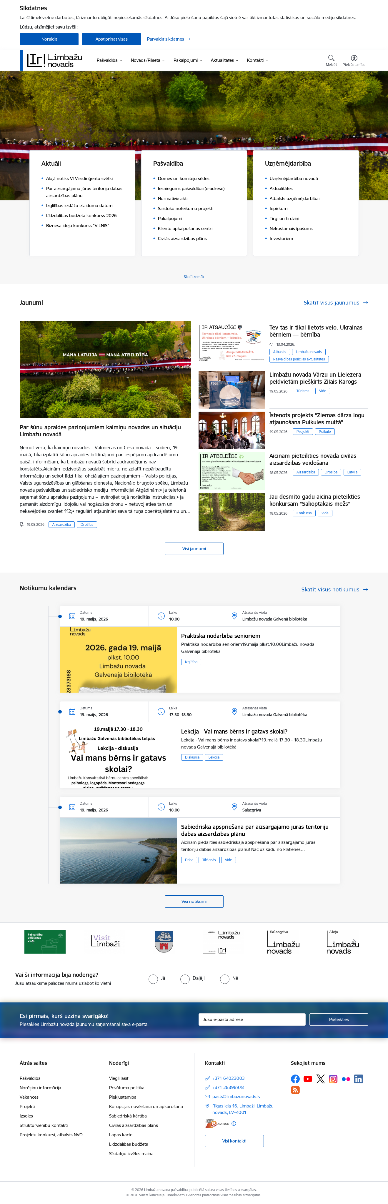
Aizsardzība (61, 524)
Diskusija (192, 757)
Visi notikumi (194, 901)
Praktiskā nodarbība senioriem (220, 635)
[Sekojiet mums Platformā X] (320, 1079)
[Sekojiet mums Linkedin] (358, 1079)
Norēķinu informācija (40, 1087)
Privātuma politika (126, 1087)
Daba (189, 860)
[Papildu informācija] (234, 1123)
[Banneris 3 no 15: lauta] (164, 941)
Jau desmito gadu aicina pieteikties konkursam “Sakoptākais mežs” (314, 500)
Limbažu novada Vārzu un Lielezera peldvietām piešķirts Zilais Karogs (315, 378)
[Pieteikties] (338, 1019)
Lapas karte (120, 1135)
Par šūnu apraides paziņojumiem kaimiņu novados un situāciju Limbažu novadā (100, 431)
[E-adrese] (217, 1123)
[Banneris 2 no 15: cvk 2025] (104, 941)
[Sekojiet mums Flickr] (346, 1078)
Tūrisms (303, 391)
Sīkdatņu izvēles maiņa (131, 1153)
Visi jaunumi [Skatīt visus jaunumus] (194, 548)
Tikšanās (209, 860)
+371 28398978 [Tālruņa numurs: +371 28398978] (228, 1087)
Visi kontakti (234, 1141)
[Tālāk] (355, 942)
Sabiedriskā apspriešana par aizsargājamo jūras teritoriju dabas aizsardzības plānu (255, 830)
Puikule (325, 431)
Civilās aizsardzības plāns (133, 1125)
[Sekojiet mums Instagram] (333, 1079)
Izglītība (191, 662)
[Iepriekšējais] (33, 942)
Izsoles (26, 1116)
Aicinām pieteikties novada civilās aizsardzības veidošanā (312, 459)
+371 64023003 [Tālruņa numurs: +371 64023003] (228, 1078)
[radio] (157, 978)
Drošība (87, 524)
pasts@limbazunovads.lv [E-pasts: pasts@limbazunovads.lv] (236, 1096)
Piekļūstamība (122, 1097)
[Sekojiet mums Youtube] (308, 1078)
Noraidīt (49, 39)
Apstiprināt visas (112, 39)
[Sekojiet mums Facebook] (295, 1079)
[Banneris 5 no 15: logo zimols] (283, 941)
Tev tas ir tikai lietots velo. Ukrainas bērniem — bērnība (315, 331)
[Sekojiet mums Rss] (295, 1090)
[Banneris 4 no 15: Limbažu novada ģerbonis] (224, 941)
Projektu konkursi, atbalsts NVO (51, 1135)
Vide (322, 391)
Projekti (303, 431)
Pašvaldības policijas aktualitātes (299, 359)
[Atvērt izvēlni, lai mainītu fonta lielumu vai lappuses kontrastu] (354, 61)
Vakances (29, 1097)
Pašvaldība (30, 1078)
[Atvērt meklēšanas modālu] (331, 61)
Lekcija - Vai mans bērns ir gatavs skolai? (234, 731)
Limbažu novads (309, 352)
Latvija (352, 472)
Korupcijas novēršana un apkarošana (146, 1106)
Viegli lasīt (118, 1078)
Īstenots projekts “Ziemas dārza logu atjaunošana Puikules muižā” (316, 419)
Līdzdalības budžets (128, 1144)
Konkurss (304, 513)
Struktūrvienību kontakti (44, 1125)
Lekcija (214, 757)
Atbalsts (279, 352)
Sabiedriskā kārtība (128, 1116)
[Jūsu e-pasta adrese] (252, 1019)
